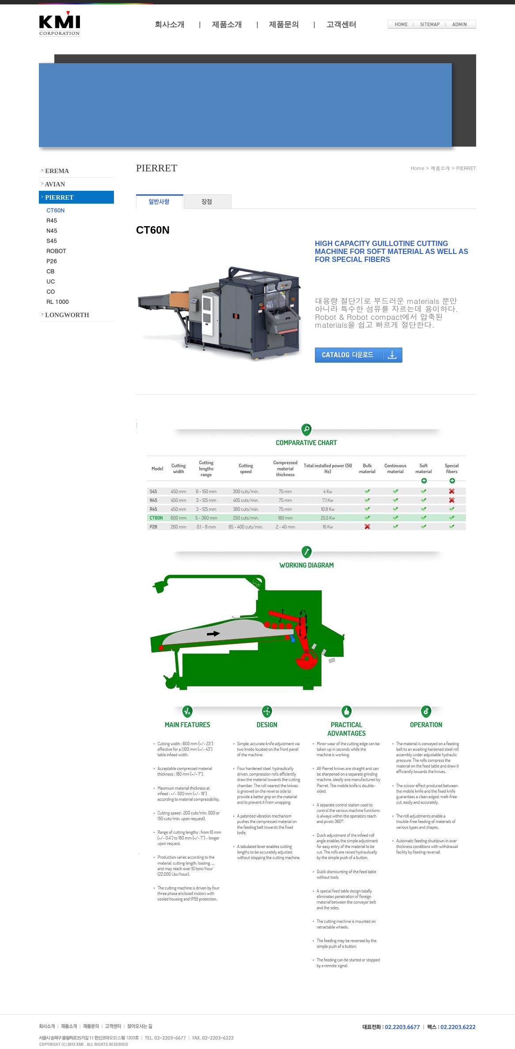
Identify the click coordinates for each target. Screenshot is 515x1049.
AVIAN (53, 184)
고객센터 (341, 24)
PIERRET (57, 197)
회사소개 (170, 24)
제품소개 (227, 24)
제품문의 (284, 24)
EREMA (55, 170)
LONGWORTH (65, 314)
